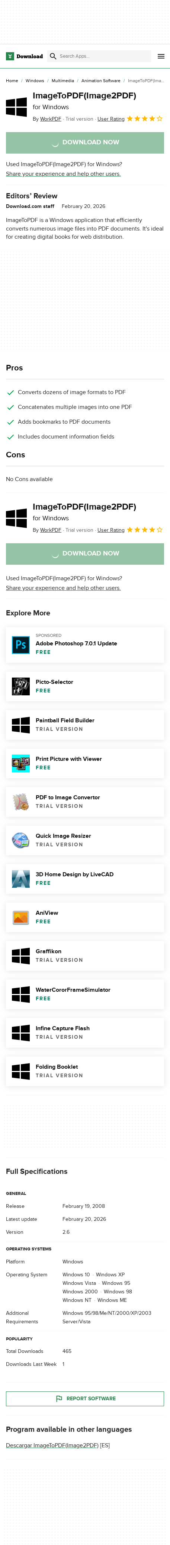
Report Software (85, 1398)
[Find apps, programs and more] (99, 56)
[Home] (12, 81)
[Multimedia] (63, 81)
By (47, 119)
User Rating (130, 118)
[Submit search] (53, 56)
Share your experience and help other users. (63, 174)
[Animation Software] (101, 81)
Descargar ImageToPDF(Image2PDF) (52, 1445)
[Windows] (35, 81)
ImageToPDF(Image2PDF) (84, 100)
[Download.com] (24, 56)
